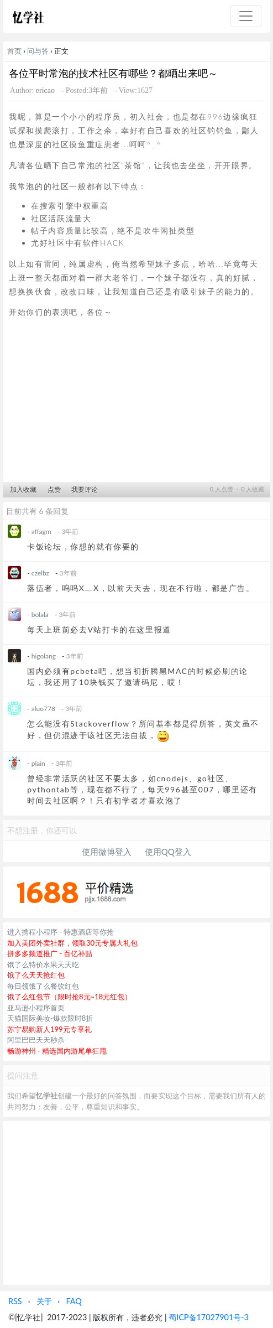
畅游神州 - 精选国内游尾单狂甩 (57, 1050)
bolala (40, 614)
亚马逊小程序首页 (36, 1007)
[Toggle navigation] (245, 16)
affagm (41, 531)
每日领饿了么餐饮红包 (43, 986)
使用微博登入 (107, 852)
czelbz (40, 573)
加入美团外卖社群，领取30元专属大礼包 (72, 942)
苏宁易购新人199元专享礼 (49, 1029)
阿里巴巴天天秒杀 (36, 1039)
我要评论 (84, 489)
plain (38, 763)
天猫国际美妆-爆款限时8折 (50, 1018)
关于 (44, 1301)
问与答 (38, 50)
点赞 (54, 489)
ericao (45, 90)
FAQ (73, 1301)
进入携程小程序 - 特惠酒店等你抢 (60, 931)
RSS (15, 1301)
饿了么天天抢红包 (36, 975)
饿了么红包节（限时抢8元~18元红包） (69, 996)
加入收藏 (23, 489)
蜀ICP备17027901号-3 (209, 1317)
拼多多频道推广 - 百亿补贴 (50, 953)
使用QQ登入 (168, 852)
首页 (14, 50)
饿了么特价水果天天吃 (43, 964)
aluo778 (43, 708)
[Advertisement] (136, 403)
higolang (44, 656)
